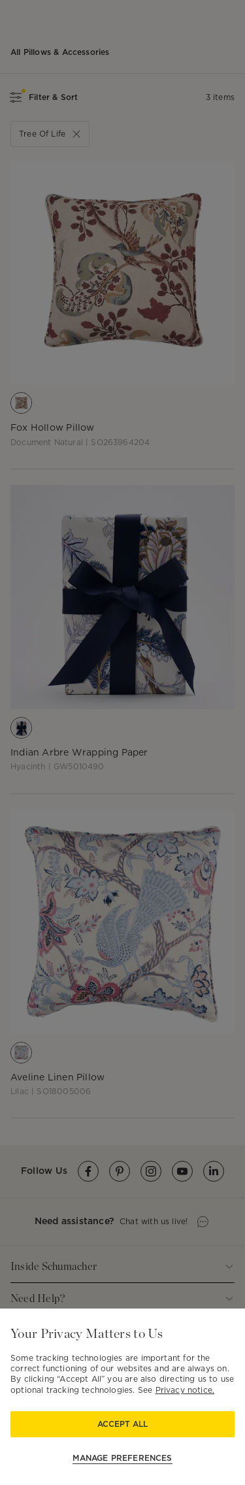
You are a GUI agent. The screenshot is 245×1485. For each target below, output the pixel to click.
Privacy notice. (185, 1390)
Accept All (122, 1424)
